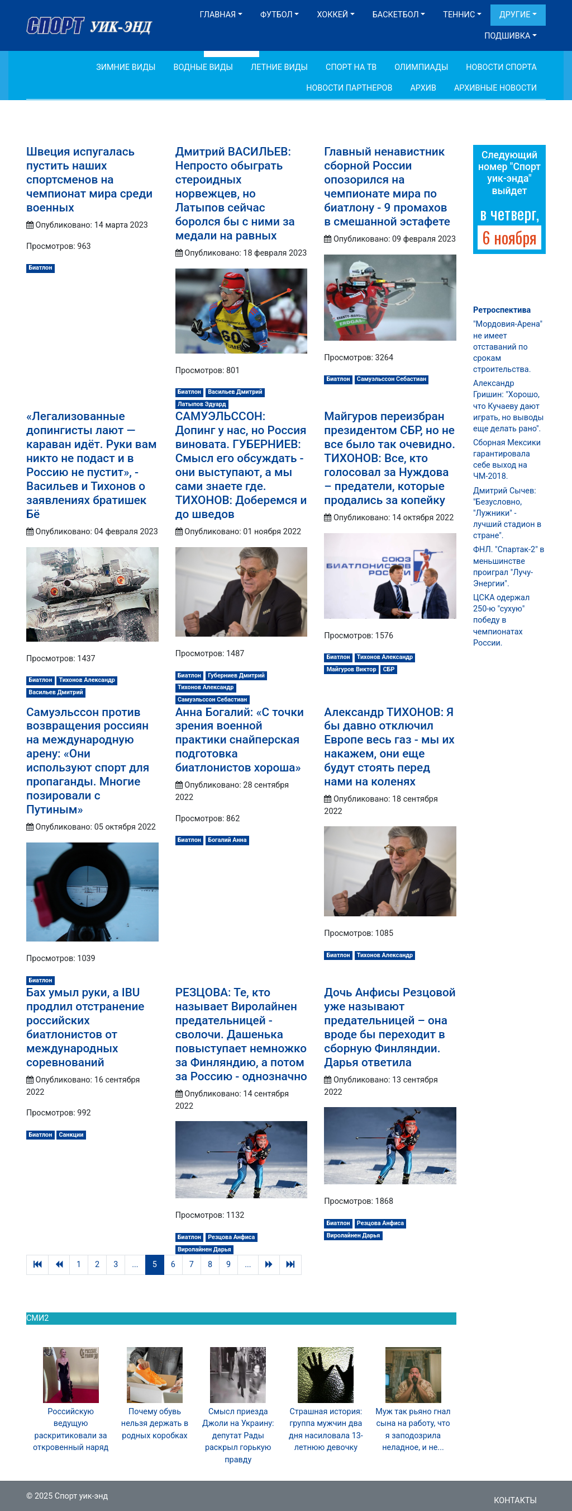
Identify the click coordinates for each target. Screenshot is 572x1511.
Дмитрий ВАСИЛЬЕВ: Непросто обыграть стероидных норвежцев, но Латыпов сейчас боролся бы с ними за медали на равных (235, 193)
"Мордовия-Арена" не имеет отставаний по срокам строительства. (507, 346)
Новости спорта (501, 67)
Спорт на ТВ (351, 67)
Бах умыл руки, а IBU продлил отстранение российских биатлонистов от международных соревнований (85, 1027)
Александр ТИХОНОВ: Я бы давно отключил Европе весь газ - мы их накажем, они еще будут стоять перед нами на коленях (389, 747)
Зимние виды (125, 67)
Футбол (276, 15)
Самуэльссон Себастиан (391, 379)
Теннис (459, 15)
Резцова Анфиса (231, 1237)
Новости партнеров (349, 88)
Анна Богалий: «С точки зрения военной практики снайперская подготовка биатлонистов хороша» (239, 740)
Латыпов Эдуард (202, 404)
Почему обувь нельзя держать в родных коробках (154, 1424)
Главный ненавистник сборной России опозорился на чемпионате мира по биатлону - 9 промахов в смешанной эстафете (387, 186)
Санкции (71, 1134)
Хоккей (332, 15)
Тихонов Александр (87, 680)
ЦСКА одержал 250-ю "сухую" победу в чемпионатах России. (501, 620)
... (135, 1264)
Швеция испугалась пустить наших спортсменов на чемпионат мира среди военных (89, 179)
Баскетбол (396, 15)
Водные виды (203, 67)
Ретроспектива (502, 310)
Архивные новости (495, 88)
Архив (423, 88)
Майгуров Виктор (351, 669)
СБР (389, 669)
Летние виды (279, 67)
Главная (217, 15)
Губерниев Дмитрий (236, 675)
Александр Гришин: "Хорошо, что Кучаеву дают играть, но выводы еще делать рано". (508, 406)
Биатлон (40, 267)
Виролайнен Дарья (204, 1249)
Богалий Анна (227, 840)
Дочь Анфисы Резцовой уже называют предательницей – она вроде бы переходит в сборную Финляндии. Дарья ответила (389, 1027)
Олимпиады (421, 67)
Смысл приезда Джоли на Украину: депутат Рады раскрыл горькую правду (238, 1436)
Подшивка (507, 36)
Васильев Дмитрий (235, 392)
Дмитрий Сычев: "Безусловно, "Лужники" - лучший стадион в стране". (507, 513)
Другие (514, 15)
